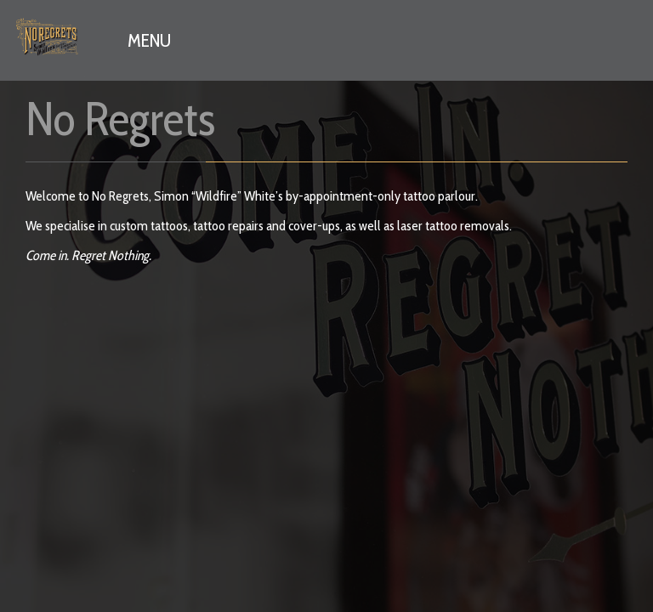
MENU (149, 40)
